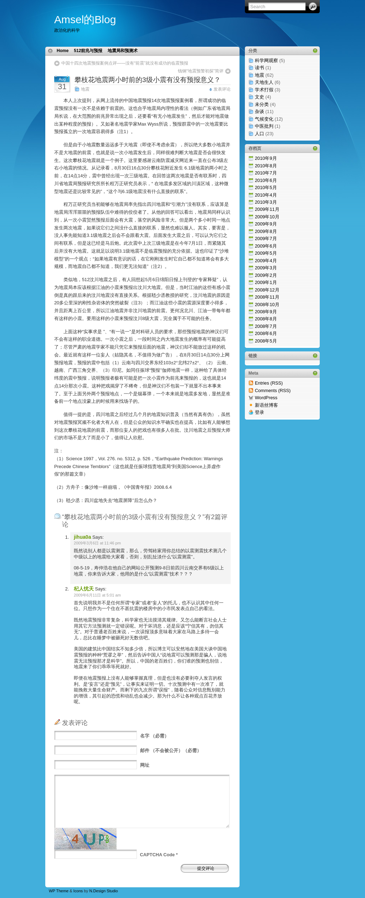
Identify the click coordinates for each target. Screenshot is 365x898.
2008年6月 (266, 333)
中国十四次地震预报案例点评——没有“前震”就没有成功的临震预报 (124, 63)
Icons (78, 891)
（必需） (154, 736)
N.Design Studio (103, 891)
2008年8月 (266, 318)
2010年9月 (266, 158)
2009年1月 (266, 282)
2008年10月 (267, 304)
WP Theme (58, 891)
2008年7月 (266, 326)
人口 (259, 133)
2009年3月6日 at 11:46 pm (97, 543)
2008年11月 (267, 297)
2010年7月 (266, 173)
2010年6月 (266, 180)
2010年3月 (266, 202)
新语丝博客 (266, 405)
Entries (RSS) (269, 383)
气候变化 (264, 119)
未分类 (262, 104)
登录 (259, 412)
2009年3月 (266, 267)
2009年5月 (266, 253)
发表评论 (222, 89)
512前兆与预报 (88, 50)
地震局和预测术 (123, 50)
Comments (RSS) (273, 390)
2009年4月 (266, 260)
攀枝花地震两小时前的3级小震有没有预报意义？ (147, 79)
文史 (259, 97)
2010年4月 (266, 195)
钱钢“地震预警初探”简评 (200, 71)
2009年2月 (266, 275)
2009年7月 (266, 238)
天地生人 (264, 82)
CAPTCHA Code (157, 854)
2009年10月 (267, 216)
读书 (259, 67)
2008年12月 (267, 290)
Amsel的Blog (85, 19)
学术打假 (264, 89)
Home (62, 50)
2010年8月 (266, 165)
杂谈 (259, 111)
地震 (85, 89)
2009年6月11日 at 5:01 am (97, 595)
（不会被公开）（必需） (171, 750)
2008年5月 (266, 341)
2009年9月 (266, 224)
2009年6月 (266, 246)
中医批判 (264, 126)
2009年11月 (267, 209)
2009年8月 (266, 231)
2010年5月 (266, 187)
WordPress (266, 397)
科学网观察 (266, 60)
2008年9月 (266, 311)
